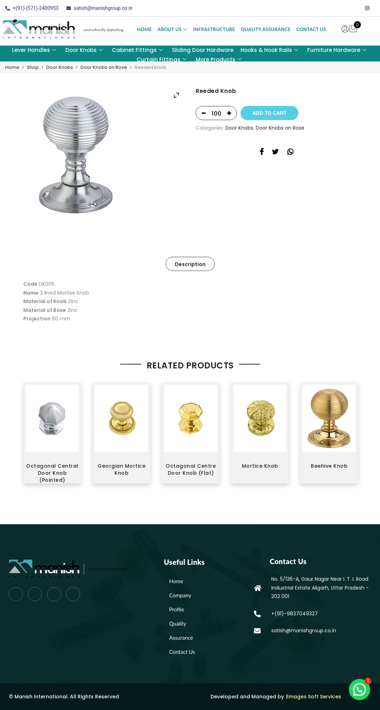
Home (144, 29)
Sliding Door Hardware (202, 50)
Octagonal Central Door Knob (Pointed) (52, 473)
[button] (359, 689)
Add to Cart (269, 113)
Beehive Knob (329, 465)
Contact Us (311, 29)
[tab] (190, 264)
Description (190, 264)
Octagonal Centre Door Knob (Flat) (191, 469)
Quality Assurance (266, 29)
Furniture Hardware (336, 50)
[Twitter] (339, 8)
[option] (52, 435)
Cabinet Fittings (137, 50)
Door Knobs (84, 50)
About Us (173, 29)
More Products (219, 59)
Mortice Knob (260, 465)
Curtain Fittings (161, 59)
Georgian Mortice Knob (121, 469)
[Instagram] (367, 8)
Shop (33, 67)
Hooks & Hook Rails (269, 50)
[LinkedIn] (353, 8)
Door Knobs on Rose (104, 67)
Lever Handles (34, 50)
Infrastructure (214, 29)
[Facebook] (325, 8)
